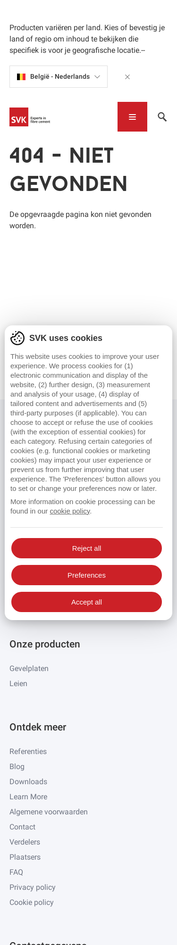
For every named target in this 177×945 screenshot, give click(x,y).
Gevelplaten (29, 668)
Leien (18, 683)
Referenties (28, 751)
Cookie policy (31, 902)
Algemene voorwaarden (48, 811)
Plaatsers (25, 857)
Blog (17, 766)
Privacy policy (32, 887)
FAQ (16, 872)
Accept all (86, 602)
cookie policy (70, 511)
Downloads (28, 781)
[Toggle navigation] (132, 117)
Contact (22, 826)
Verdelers (24, 841)
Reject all (86, 548)
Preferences (86, 575)
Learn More (28, 796)
